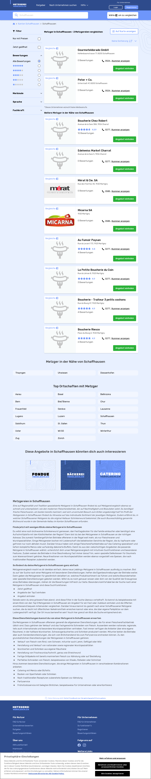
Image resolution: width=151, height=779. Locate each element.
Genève (61, 409)
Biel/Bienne (64, 401)
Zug (17, 438)
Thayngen (20, 373)
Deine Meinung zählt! (77, 698)
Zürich (61, 438)
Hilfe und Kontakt (20, 745)
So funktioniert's (85, 726)
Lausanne (105, 409)
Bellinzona (105, 394)
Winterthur (105, 431)
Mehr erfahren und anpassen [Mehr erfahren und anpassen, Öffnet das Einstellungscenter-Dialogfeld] (112, 758)
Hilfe (84, 5)
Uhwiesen (63, 373)
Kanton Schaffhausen (28, 23)
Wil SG (61, 431)
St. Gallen (62, 423)
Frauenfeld (20, 409)
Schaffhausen (107, 416)
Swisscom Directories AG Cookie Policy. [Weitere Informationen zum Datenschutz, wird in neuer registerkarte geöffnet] (46, 774)
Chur (102, 401)
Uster (18, 431)
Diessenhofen (107, 373)
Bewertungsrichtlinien (22, 733)
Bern (17, 401)
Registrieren (131, 7)
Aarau (18, 394)
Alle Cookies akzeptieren (112, 774)
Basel (60, 394)
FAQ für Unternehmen (87, 722)
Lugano (19, 416)
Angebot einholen (124, 68)
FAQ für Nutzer (19, 722)
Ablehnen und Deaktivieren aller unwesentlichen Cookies (112, 766)
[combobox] (53, 15)
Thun (103, 423)
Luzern (61, 416)
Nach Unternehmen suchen (63, 5)
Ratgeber (40, 5)
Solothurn (20, 423)
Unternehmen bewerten (23, 726)
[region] (75, 765)
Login (116, 7)
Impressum (17, 749)
